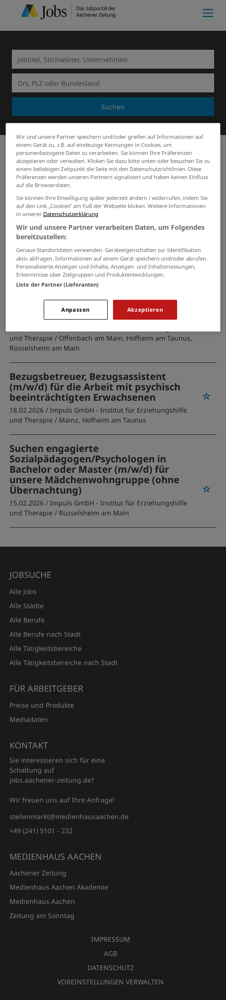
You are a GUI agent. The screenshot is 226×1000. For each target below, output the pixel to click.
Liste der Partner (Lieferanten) (57, 284)
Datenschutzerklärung (70, 213)
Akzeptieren (145, 309)
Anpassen (75, 309)
